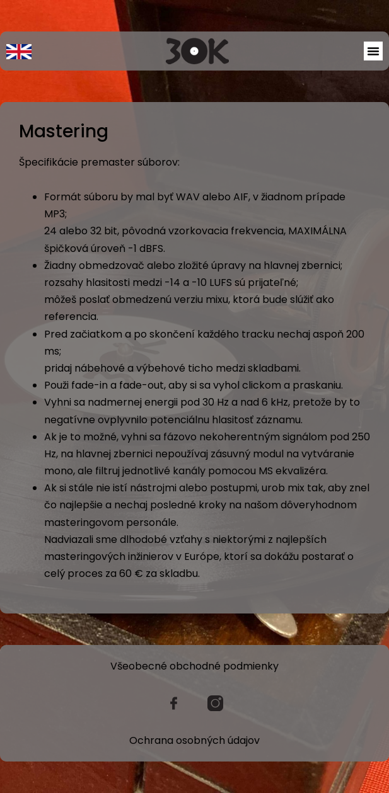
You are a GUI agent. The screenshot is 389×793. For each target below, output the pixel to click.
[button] (373, 51)
